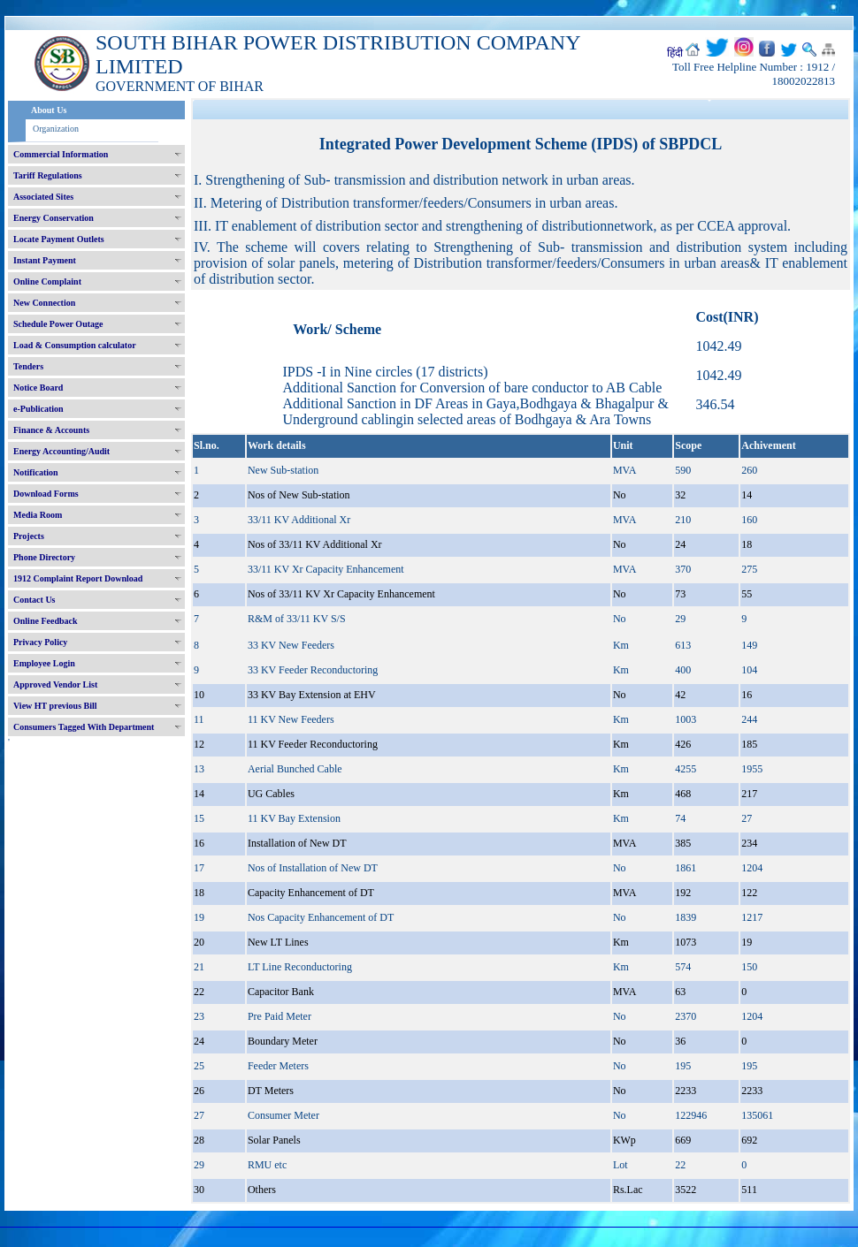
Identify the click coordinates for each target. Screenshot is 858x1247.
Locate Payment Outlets (58, 239)
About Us (48, 110)
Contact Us (34, 599)
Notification (35, 472)
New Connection (44, 303)
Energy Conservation (53, 218)
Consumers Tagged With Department (83, 727)
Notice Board (38, 387)
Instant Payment (44, 260)
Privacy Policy (40, 642)
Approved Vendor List (55, 684)
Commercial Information (60, 154)
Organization (56, 128)
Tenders (28, 366)
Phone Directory (44, 557)
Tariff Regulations (47, 175)
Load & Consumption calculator (74, 345)
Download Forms (46, 493)
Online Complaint (47, 281)
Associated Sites (43, 196)
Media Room (37, 515)
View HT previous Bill (55, 706)
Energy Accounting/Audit (61, 451)
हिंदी (675, 53)
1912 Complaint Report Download (77, 578)
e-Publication (38, 409)
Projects (28, 536)
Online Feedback (45, 621)
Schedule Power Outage (58, 324)
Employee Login (44, 663)
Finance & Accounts (51, 430)
